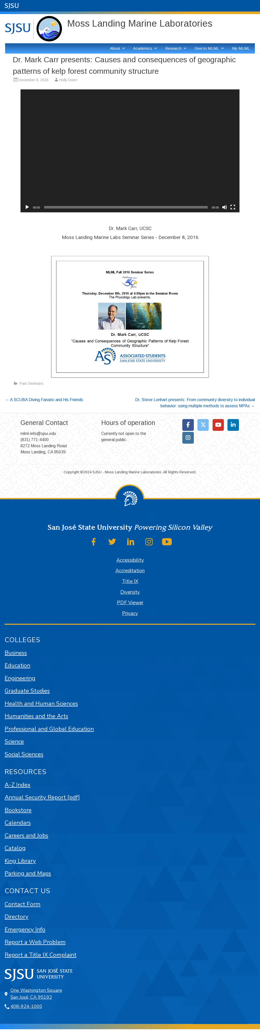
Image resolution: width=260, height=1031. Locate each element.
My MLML (241, 48)
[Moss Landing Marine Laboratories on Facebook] (188, 425)
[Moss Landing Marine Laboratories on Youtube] (218, 425)
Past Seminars (31, 383)
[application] (130, 150)
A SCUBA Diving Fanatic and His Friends (44, 400)
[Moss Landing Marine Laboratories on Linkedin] (233, 425)
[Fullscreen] (232, 207)
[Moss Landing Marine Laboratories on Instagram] (188, 438)
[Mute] (224, 207)
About (117, 48)
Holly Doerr (68, 80)
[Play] (27, 207)
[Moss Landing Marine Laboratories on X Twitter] (203, 425)
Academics (145, 48)
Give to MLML (209, 48)
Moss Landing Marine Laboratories (139, 23)
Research (176, 48)
